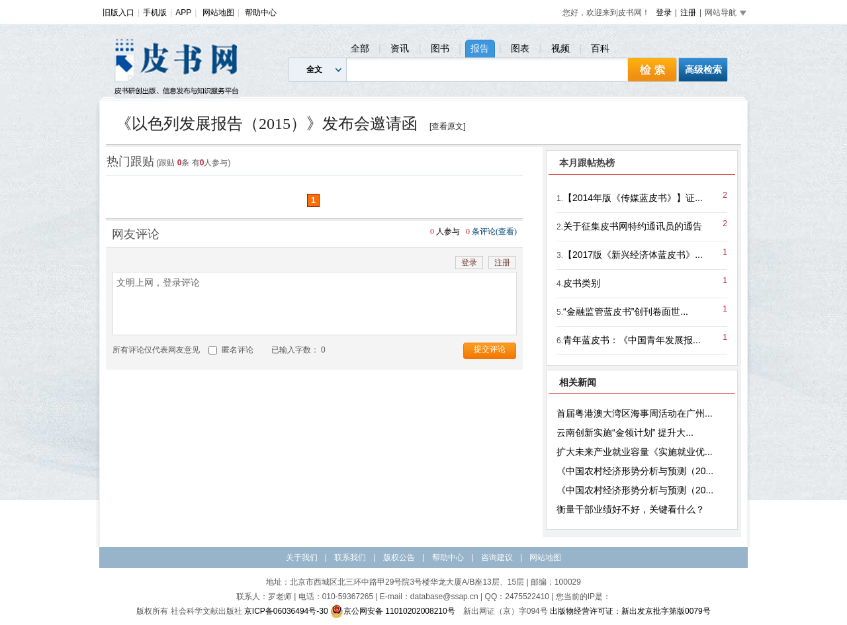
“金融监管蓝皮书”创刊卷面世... (625, 311)
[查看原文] (447, 126)
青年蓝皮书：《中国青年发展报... (632, 340)
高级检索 (703, 69)
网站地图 (218, 12)
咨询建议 (497, 557)
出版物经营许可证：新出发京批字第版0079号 (630, 611)
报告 (479, 48)
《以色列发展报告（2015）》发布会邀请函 (267, 123)
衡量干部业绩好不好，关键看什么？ (631, 509)
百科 (600, 48)
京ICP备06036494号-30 (286, 611)
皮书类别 (581, 283)
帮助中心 (261, 12)
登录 (664, 12)
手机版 (155, 12)
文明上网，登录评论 (314, 303)
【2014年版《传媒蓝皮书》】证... (633, 197)
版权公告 (399, 557)
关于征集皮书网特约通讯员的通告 (632, 226)
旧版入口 (118, 12)
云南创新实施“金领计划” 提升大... (625, 432)
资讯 (399, 48)
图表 (520, 48)
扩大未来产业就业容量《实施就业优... (635, 451)
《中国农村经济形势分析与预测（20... (635, 471)
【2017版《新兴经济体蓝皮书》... (633, 254)
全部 (360, 48)
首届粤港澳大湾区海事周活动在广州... (635, 413)
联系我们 (350, 557)
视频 (560, 48)
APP (183, 12)
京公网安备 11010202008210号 (392, 611)
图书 (440, 48)
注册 (688, 12)
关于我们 (302, 557)
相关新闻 (577, 382)
